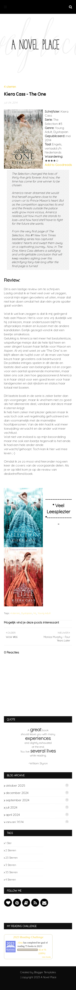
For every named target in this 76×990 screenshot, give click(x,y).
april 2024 (37, 815)
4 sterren (15, 613)
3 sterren (10, 865)
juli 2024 (37, 807)
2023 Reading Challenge (28, 937)
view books (46, 957)
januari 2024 (37, 822)
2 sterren (10, 850)
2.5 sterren (11, 857)
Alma (20, 942)
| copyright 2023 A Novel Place (38, 977)
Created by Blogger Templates (38, 972)
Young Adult (44, 613)
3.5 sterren (11, 872)
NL (34, 613)
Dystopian (26, 613)
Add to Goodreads (58, 165)
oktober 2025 (37, 785)
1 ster (8, 843)
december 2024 (37, 793)
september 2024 (37, 800)
